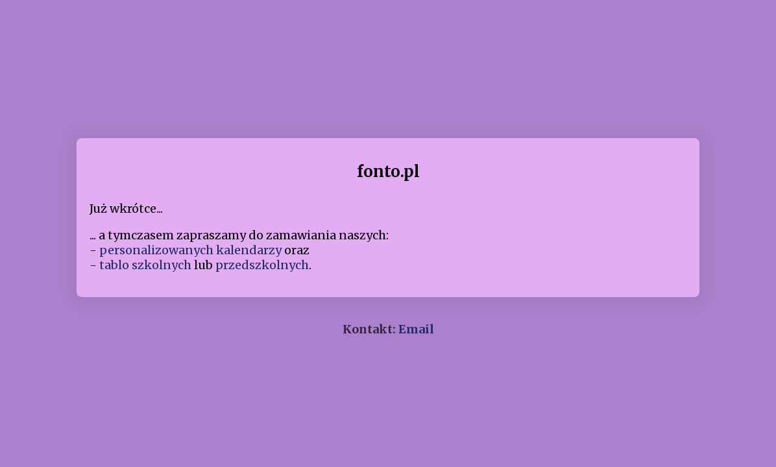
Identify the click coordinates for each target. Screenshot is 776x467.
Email (416, 329)
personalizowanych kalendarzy (190, 250)
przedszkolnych (262, 264)
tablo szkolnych (145, 264)
